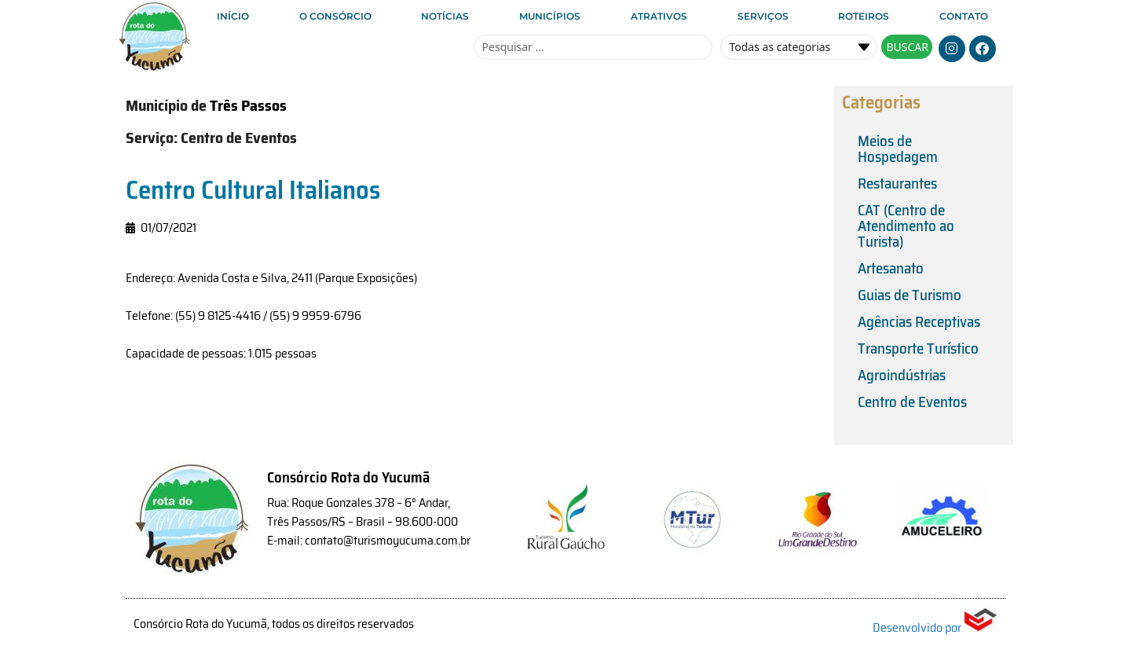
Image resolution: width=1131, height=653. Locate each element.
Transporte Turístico (918, 348)
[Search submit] (906, 47)
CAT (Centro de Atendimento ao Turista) (906, 225)
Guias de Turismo (909, 294)
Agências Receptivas (919, 321)
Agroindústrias (902, 375)
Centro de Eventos (912, 401)
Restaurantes (897, 183)
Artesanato (891, 268)
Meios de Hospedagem (898, 148)
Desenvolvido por (935, 627)
